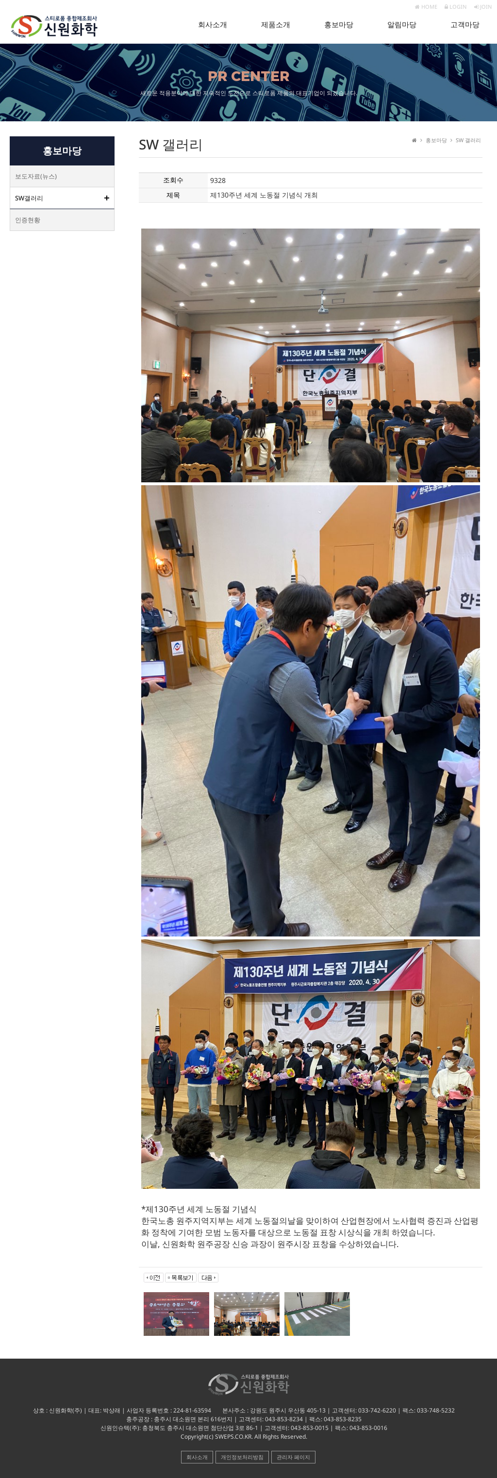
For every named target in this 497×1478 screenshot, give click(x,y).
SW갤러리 (29, 198)
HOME (426, 6)
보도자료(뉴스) (36, 176)
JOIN (483, 6)
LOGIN (456, 6)
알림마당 (401, 24)
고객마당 (465, 24)
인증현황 (27, 219)
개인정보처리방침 (242, 1457)
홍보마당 (338, 24)
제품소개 (275, 24)
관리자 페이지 (293, 1457)
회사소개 (212, 24)
